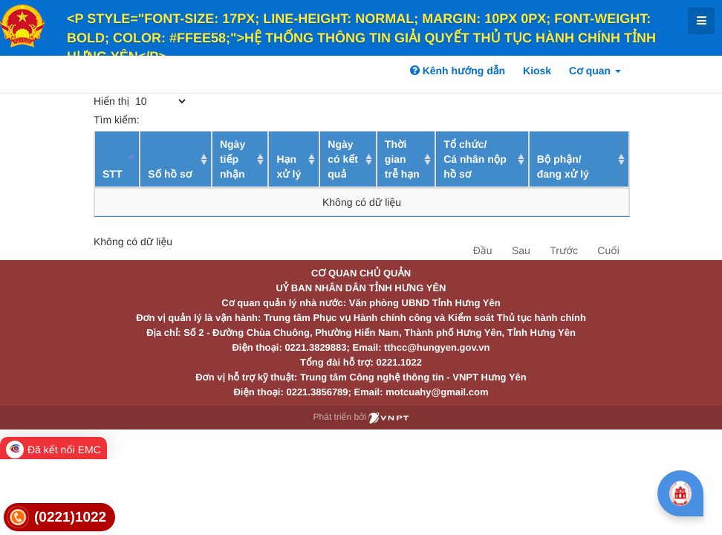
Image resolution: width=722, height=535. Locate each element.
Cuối (608, 250)
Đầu (482, 250)
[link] (59, 518)
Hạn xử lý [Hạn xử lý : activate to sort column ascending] (288, 166)
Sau (521, 250)
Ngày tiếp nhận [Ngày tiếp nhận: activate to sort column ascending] (232, 159)
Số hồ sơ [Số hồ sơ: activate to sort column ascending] (170, 174)
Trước (564, 250)
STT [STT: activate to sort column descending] (112, 174)
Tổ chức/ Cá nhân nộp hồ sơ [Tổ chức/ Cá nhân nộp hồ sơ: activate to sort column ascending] (475, 159)
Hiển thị (141, 101)
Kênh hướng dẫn (457, 71)
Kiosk (537, 71)
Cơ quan (595, 71)
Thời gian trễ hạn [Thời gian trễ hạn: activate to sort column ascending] (402, 159)
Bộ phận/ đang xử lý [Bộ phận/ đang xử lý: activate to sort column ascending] (563, 166)
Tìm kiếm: (202, 119)
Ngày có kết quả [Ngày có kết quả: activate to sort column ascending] (343, 159)
